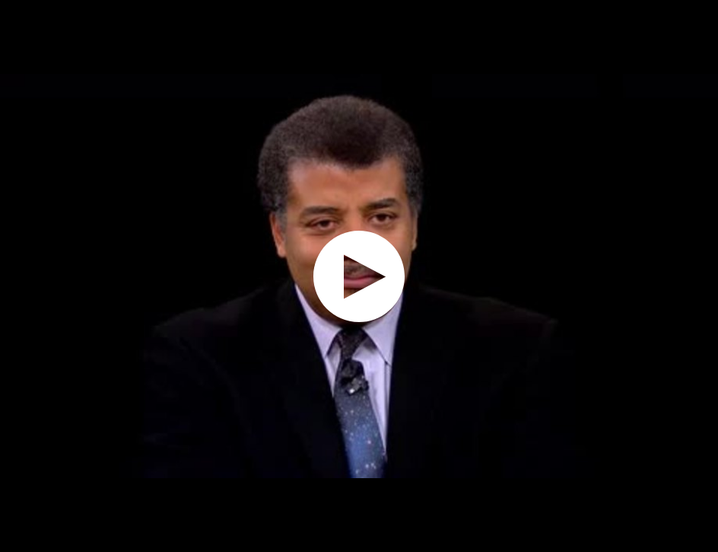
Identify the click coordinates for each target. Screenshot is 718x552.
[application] (359, 276)
